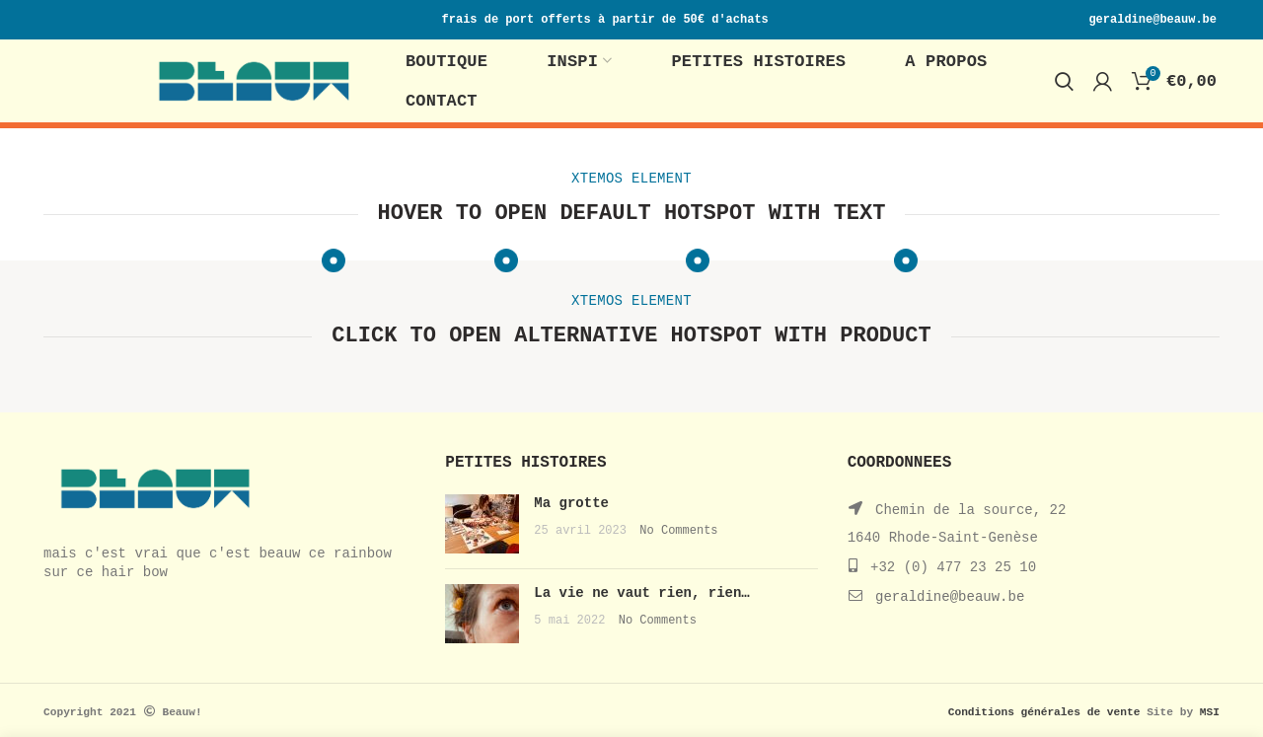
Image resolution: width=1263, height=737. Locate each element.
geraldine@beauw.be (949, 597)
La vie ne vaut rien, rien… (641, 593)
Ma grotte (571, 503)
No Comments (678, 531)
